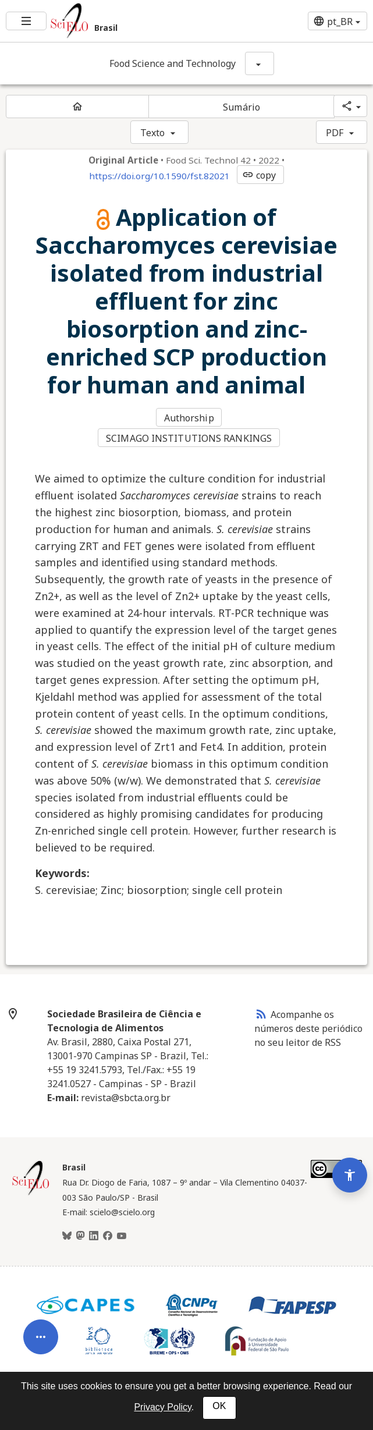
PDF (334, 132)
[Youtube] (121, 1233)
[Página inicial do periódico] (77, 106)
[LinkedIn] (93, 1233)
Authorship (190, 417)
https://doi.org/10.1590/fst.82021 (159, 176)
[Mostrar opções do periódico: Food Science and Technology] (259, 63)
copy (259, 175)
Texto (152, 132)
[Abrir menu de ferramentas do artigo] (40, 1315)
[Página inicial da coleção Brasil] (30, 1191)
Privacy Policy (162, 1407)
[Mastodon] (80, 1233)
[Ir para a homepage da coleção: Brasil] (124, 21)
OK (219, 1406)
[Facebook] (107, 1233)
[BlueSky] (67, 1233)
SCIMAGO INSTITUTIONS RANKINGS (189, 436)
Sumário (241, 107)
